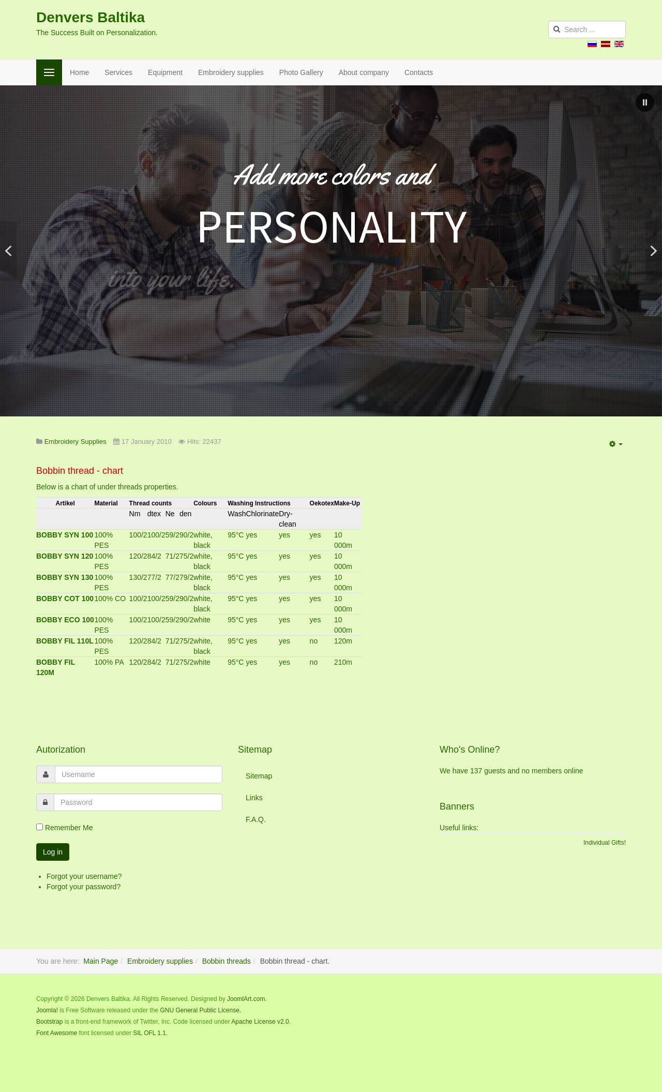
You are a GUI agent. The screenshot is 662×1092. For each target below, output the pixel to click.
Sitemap (259, 776)
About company (364, 72)
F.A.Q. (256, 819)
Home (79, 72)
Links (254, 798)
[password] (138, 802)
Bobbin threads (226, 961)
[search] (587, 29)
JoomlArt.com (246, 999)
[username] (138, 774)
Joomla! (47, 1010)
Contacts (418, 72)
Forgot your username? (84, 876)
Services (118, 72)
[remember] (39, 827)
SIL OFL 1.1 (149, 1033)
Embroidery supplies (231, 72)
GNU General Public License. (200, 1010)
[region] (331, 250)
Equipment (165, 72)
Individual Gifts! (604, 842)
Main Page (100, 961)
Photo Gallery (301, 72)
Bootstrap (49, 1021)
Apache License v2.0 (260, 1021)
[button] (645, 102)
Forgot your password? (84, 886)
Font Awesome (56, 1033)
